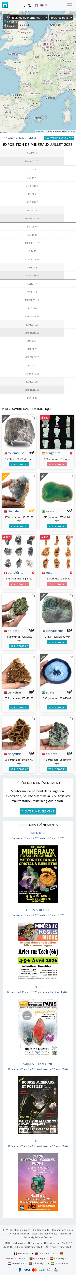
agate (48, 511)
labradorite (52, 630)
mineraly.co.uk (45, 1253)
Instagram (52, 1242)
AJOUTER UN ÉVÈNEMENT (38, 811)
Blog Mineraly (15, 1242)
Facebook (35, 1242)
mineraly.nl (16, 1263)
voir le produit (19, 464)
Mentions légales (20, 1229)
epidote (11, 630)
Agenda (10, 137)
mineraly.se (60, 1263)
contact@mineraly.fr (31, 1246)
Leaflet (39, 131)
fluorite (11, 511)
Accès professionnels (45, 1233)
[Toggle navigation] (69, 5)
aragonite (51, 453)
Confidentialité (41, 1229)
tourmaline (14, 453)
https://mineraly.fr (61, 1246)
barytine (12, 692)
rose (47, 572)
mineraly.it (37, 1258)
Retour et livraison (19, 1233)
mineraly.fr (22, 1253)
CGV (5, 1229)
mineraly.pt (38, 1263)
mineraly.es (59, 1258)
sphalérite (14, 572)
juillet (32, 137)
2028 (21, 137)
